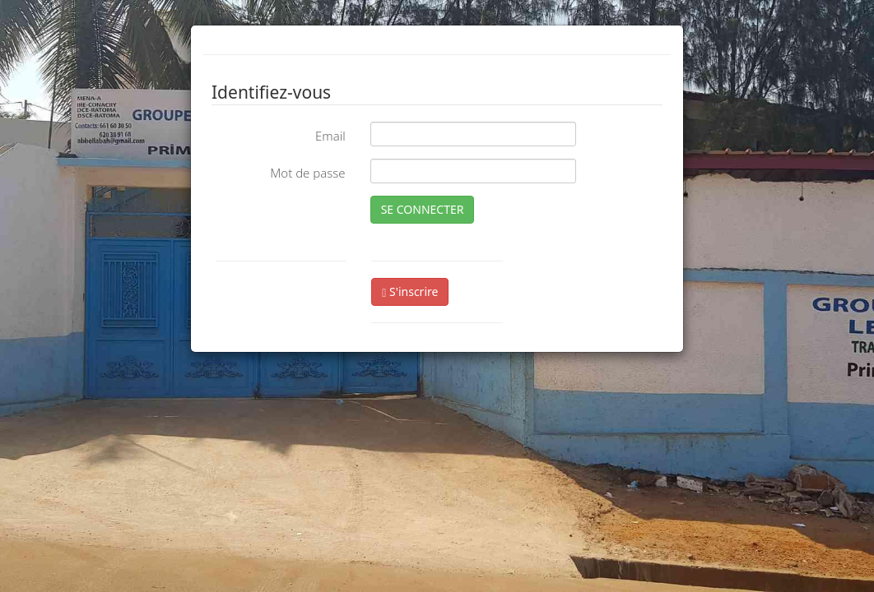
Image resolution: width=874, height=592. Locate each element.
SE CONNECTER (422, 209)
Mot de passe (307, 172)
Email (330, 135)
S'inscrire (410, 291)
